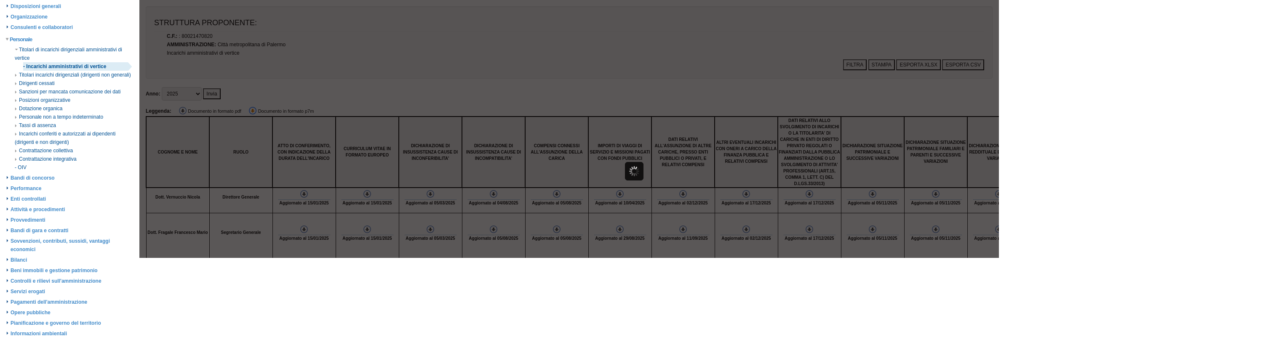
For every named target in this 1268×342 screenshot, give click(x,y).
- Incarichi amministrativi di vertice (64, 66)
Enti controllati (28, 199)
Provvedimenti (28, 220)
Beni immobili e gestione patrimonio (54, 270)
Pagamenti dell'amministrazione (49, 302)
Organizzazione (29, 17)
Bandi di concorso (33, 178)
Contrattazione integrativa (46, 159)
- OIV (21, 167)
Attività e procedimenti (38, 209)
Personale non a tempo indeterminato (59, 117)
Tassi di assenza (35, 125)
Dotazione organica (38, 108)
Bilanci (19, 260)
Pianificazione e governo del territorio (56, 323)
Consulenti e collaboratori (42, 27)
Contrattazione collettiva (44, 151)
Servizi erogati (28, 291)
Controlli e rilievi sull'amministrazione (56, 281)
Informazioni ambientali (39, 334)
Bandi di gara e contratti (39, 230)
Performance (26, 188)
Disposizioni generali (36, 6)
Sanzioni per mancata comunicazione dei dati (67, 92)
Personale (19, 39)
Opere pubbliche (31, 312)
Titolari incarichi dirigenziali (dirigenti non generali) (73, 75)
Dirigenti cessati (35, 83)
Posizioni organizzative (42, 100)
